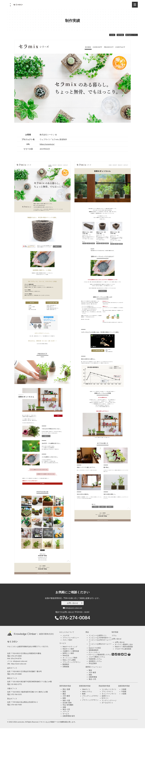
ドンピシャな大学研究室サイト (100, 638)
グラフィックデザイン (90, 700)
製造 (90, 670)
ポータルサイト (107, 703)
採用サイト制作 (68, 653)
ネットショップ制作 (70, 658)
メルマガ (66, 635)
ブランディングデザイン (72, 662)
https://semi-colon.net (18, 664)
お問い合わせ (72, 603)
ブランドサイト (107, 691)
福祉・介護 (66, 700)
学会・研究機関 (68, 705)
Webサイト (86, 689)
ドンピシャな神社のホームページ (100, 645)
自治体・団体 (67, 703)
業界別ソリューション (94, 667)
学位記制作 (93, 663)
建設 (64, 694)
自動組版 (66, 666)
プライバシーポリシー (71, 638)
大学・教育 (92, 672)
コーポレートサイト (109, 689)
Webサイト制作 (68, 649)
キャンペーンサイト (109, 694)
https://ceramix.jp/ (47, 144)
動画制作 (66, 664)
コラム (114, 635)
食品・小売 (92, 679)
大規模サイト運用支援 (71, 651)
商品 (87, 632)
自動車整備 (93, 677)
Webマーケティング (70, 647)
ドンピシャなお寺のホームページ (100, 641)
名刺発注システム (95, 661)
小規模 (123, 694)
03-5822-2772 (16, 684)
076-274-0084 (75, 617)
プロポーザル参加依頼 (123, 649)
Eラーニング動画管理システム (100, 654)
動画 (83, 694)
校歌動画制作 (93, 650)
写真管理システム (95, 659)
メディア (66, 711)
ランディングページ (109, 700)
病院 (90, 675)
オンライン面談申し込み (124, 644)
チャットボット (94, 652)
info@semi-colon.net (72, 608)
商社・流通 (66, 689)
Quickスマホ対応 (95, 648)
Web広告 (66, 655)
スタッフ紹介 (67, 640)
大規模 (123, 689)
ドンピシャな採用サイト (98, 635)
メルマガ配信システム (97, 657)
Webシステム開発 (69, 660)
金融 (64, 707)
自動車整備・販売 (69, 716)
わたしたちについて (66, 632)
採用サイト (106, 696)
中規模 (123, 691)
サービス (62, 643)
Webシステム (87, 691)
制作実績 (115, 632)
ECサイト (105, 698)
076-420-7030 (16, 705)
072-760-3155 (16, 694)
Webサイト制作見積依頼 (124, 647)
